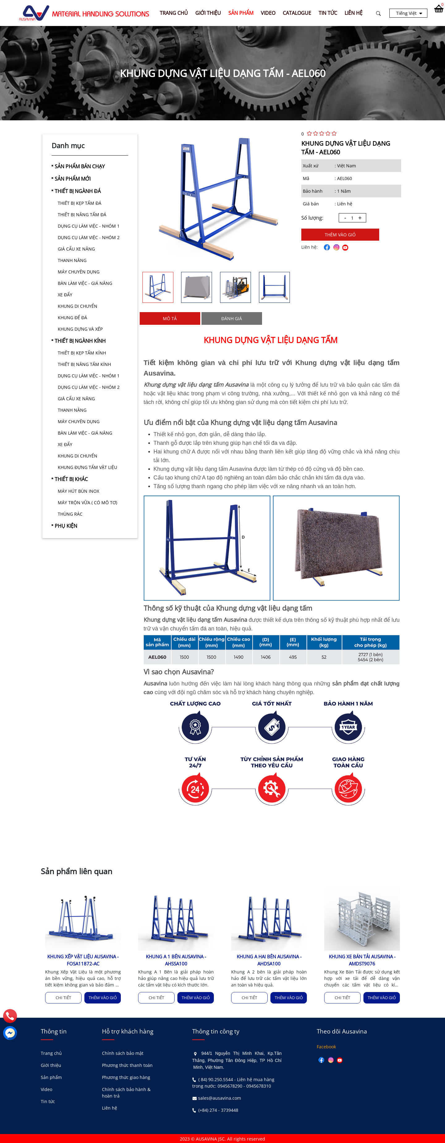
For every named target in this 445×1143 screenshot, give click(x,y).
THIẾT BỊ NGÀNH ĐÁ (78, 191)
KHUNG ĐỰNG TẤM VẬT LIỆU (87, 467)
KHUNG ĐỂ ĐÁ (72, 317)
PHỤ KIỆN (66, 525)
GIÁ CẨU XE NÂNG (76, 249)
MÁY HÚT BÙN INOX (78, 491)
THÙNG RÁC (70, 514)
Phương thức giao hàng (126, 1077)
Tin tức (48, 1101)
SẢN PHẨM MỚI (73, 178)
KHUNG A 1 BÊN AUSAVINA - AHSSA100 (176, 960)
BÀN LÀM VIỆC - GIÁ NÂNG (85, 283)
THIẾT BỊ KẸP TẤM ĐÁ (79, 203)
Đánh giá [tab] (231, 318)
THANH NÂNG (72, 260)
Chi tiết (63, 997)
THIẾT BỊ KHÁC (71, 479)
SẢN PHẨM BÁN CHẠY (80, 166)
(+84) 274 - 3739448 (218, 1109)
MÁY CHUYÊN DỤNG (79, 272)
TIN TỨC (329, 13)
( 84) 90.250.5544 (215, 1079)
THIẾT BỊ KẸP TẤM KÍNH (82, 353)
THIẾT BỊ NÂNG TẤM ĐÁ (82, 214)
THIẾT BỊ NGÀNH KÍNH (80, 340)
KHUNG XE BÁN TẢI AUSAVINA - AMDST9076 (362, 960)
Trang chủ (175, 13)
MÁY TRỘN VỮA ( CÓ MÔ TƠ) (87, 502)
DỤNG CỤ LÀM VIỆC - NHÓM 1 (89, 226)
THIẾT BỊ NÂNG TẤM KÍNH (84, 364)
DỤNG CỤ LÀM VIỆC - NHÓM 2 (89, 237)
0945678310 (258, 1085)
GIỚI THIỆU (209, 13)
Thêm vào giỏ (340, 235)
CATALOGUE (298, 13)
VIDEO (269, 13)
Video (46, 1089)
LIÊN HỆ (355, 13)
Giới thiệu (51, 1065)
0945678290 (230, 1085)
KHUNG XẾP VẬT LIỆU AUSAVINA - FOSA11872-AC (83, 960)
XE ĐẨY (65, 295)
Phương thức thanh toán (127, 1065)
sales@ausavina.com (219, 1097)
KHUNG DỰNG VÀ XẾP (80, 329)
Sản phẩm (51, 1077)
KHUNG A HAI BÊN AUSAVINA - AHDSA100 (269, 960)
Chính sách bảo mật (122, 1053)
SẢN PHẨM (242, 13)
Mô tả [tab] (170, 318)
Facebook (326, 1046)
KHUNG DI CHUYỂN (77, 306)
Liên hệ (109, 1108)
